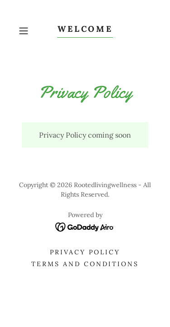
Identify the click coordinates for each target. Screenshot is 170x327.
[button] (25, 31)
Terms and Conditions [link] (85, 264)
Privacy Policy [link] (85, 252)
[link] (85, 31)
